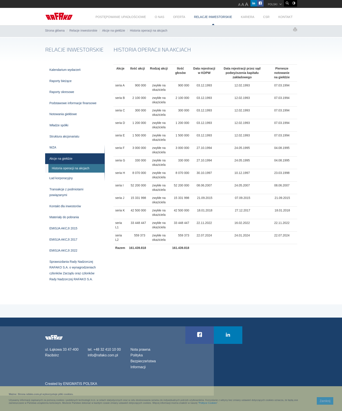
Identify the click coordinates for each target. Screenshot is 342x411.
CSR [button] (266, 17)
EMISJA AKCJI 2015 (64, 228)
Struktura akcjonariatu (64, 136)
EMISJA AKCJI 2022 (64, 250)
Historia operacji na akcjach (70, 168)
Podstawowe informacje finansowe (73, 103)
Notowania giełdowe (63, 114)
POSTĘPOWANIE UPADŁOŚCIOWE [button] (121, 17)
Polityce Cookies (208, 403)
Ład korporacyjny (61, 178)
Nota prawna (141, 349)
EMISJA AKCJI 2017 (64, 239)
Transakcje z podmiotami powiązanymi (66, 192)
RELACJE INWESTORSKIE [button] (213, 17)
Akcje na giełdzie (113, 30)
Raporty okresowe (62, 92)
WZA (53, 147)
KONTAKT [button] (285, 17)
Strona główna (55, 30)
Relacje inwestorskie (83, 30)
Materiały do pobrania (64, 217)
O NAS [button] (159, 17)
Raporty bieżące (61, 81)
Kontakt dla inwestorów (65, 206)
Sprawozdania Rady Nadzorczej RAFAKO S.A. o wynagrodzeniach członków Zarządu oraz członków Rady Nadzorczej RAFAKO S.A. (73, 270)
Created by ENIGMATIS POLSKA (71, 384)
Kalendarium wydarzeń (65, 69)
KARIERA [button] (247, 17)
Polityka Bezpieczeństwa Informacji (143, 361)
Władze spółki (59, 125)
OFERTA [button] (179, 17)
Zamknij (325, 401)
